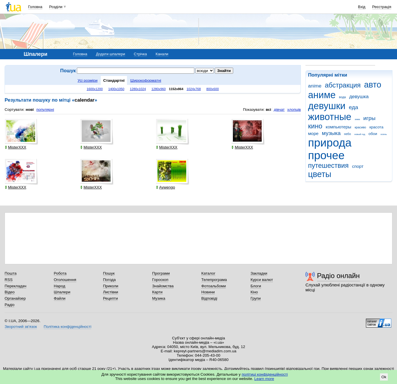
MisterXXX (15, 147)
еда (353, 107)
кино (315, 126)
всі (268, 109)
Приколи (110, 286)
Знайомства (163, 286)
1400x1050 (116, 89)
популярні (45, 109)
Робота (60, 273)
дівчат (279, 109)
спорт (358, 166)
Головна (35, 7)
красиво (360, 127)
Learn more (264, 379)
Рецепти (110, 298)
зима (357, 119)
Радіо (9, 305)
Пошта (10, 273)
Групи (255, 298)
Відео (10, 292)
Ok (383, 377)
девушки (326, 105)
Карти (157, 292)
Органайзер (15, 298)
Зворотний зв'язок (21, 326)
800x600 (212, 89)
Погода (109, 279)
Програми (161, 273)
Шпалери (62, 292)
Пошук (109, 273)
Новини (208, 292)
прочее (326, 155)
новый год (359, 134)
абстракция (343, 85)
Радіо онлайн (338, 276)
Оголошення (65, 279)
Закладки (258, 273)
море (313, 133)
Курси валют (261, 279)
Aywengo (165, 187)
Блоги (255, 286)
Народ (59, 286)
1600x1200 (95, 89)
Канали (162, 54)
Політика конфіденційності (67, 326)
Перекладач (15, 286)
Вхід (362, 7)
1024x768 (194, 89)
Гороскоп (160, 279)
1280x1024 (138, 89)
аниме (322, 95)
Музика (158, 298)
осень (384, 134)
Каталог (208, 273)
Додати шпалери (110, 54)
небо (347, 134)
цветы (319, 174)
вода (342, 97)
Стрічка (140, 54)
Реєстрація (381, 7)
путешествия (328, 165)
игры (369, 118)
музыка (331, 133)
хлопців (294, 109)
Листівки (110, 292)
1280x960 (158, 89)
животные (329, 116)
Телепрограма (214, 279)
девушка (359, 96)
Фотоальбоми (213, 286)
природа (330, 142)
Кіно (254, 292)
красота (376, 127)
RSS (9, 279)
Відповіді (209, 298)
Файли (60, 298)
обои (372, 134)
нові (30, 109)
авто (372, 84)
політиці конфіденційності (265, 374)
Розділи (55, 7)
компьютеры (338, 126)
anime (314, 86)
